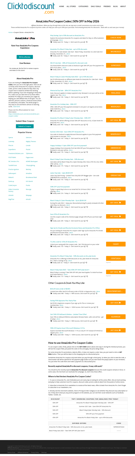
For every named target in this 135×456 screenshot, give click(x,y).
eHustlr (28, 199)
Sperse (11, 137)
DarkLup (11, 181)
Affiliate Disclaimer (23, 452)
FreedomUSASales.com (16, 153)
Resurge (28, 189)
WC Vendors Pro (14, 161)
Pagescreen (29, 157)
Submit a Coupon (24, 126)
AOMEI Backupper (32, 161)
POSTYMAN (12, 157)
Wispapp (29, 195)
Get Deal (115, 120)
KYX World (29, 181)
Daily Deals (96, 6)
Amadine (29, 173)
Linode (28, 145)
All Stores (71, 6)
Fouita (28, 185)
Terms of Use (11, 452)
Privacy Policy (35, 452)
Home (61, 6)
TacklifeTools (13, 165)
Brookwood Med (31, 177)
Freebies (107, 6)
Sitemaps (44, 452)
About (123, 6)
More (61, 40)
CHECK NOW (116, 37)
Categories (83, 6)
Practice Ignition (14, 169)
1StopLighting (30, 165)
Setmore (29, 137)
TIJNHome (29, 153)
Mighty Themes (31, 141)
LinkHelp (11, 141)
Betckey (28, 169)
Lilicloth (11, 195)
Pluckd (28, 149)
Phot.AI (11, 145)
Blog (115, 6)
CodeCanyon (13, 185)
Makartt (11, 177)
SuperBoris (12, 149)
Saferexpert (12, 173)
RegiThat (11, 199)
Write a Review (24, 57)
